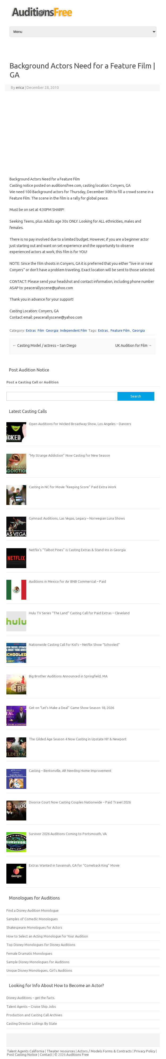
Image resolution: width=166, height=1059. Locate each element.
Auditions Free (77, 1054)
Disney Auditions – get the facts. (30, 998)
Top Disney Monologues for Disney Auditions (40, 944)
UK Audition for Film (133, 345)
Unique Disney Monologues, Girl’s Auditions (39, 970)
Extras (31, 330)
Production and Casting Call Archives (34, 1015)
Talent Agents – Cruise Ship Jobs (31, 1006)
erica (20, 87)
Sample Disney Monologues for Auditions (37, 962)
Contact (46, 1054)
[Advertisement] (82, 134)
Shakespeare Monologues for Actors (34, 927)
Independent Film (73, 330)
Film (41, 330)
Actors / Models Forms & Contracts (104, 1051)
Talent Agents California (25, 1051)
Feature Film (120, 330)
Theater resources (61, 1051)
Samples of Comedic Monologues (32, 919)
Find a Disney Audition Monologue (32, 910)
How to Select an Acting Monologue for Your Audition (47, 936)
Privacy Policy (145, 1051)
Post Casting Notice (22, 1054)
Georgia (52, 330)
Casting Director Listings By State (31, 1023)
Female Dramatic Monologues (29, 953)
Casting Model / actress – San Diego (44, 345)
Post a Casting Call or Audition (32, 382)
